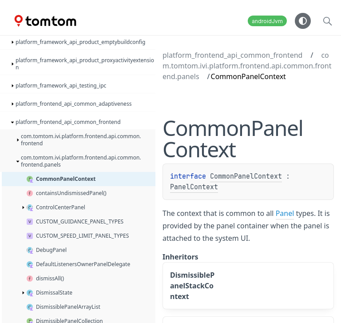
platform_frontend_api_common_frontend (232, 55)
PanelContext (194, 187)
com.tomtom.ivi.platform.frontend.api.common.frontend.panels (247, 65)
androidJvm (267, 21)
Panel (285, 213)
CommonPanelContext (246, 176)
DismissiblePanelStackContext (192, 285)
